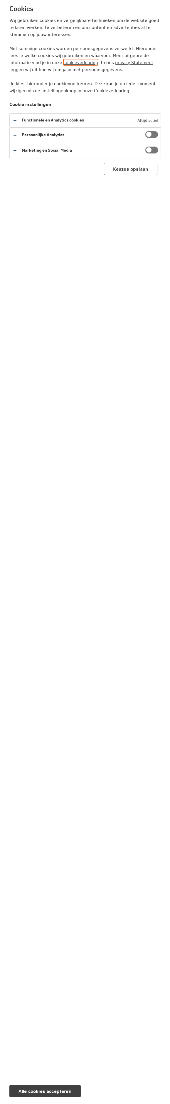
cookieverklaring (80, 62)
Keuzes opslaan (130, 169)
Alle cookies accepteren (45, 1091)
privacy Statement (134, 62)
